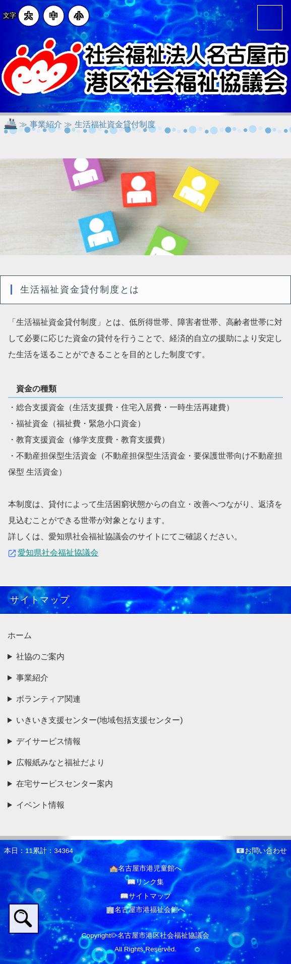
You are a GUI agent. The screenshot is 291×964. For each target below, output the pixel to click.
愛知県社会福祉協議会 (58, 552)
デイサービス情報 (48, 741)
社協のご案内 (40, 656)
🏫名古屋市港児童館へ (145, 868)
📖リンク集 (145, 882)
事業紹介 (32, 677)
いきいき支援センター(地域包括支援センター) (99, 720)
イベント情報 (40, 805)
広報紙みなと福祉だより (60, 762)
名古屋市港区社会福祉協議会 (163, 935)
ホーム (20, 635)
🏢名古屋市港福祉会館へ (145, 910)
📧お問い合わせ (261, 851)
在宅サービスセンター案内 (64, 783)
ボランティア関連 (48, 699)
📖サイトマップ (145, 896)
